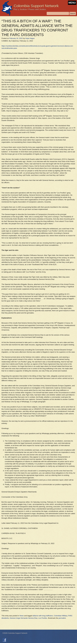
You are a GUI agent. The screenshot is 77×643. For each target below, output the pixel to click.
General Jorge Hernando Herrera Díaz (23, 618)
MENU (72, 2)
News (22, 616)
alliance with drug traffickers (43, 616)
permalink (62, 618)
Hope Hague (29, 38)
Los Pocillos (42, 618)
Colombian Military (60, 616)
